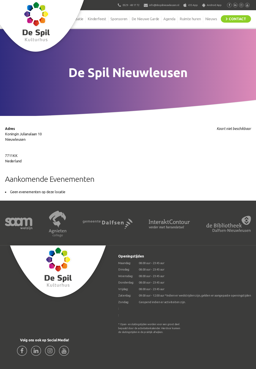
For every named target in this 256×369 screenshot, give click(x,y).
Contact (237, 19)
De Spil (53, 19)
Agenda (169, 19)
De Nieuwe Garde (145, 19)
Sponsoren (118, 19)
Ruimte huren (190, 19)
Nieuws (211, 19)
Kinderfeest (97, 19)
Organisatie (74, 19)
